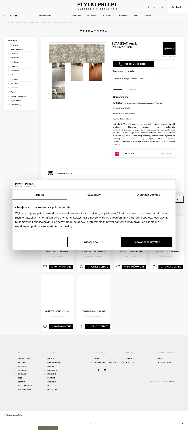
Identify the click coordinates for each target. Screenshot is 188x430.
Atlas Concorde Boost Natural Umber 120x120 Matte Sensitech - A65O (45, 424)
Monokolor (52, 382)
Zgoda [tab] (39, 194)
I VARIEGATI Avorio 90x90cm (57, 306)
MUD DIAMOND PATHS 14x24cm (120, 422)
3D (48, 378)
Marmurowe (52, 363)
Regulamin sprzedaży (26, 378)
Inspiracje (22, 367)
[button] (148, 5)
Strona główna (24, 351)
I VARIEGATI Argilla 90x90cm (94, 306)
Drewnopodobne (53, 355)
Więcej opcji (93, 241)
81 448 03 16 (130, 355)
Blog (20, 371)
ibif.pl (172, 374)
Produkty (22, 355)
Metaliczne (51, 367)
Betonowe (51, 351)
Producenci (22, 359)
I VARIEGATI (144, 149)
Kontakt (21, 374)
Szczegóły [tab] (94, 194)
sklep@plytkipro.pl (164, 355)
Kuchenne (51, 371)
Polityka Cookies (24, 382)
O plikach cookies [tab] (148, 194)
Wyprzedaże (23, 363)
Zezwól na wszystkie (147, 241)
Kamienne (51, 359)
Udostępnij (131, 85)
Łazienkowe (51, 374)
